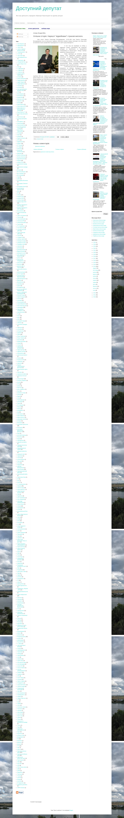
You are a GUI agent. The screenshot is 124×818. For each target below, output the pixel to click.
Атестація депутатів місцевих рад (22, 90)
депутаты (19, 264)
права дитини (20, 583)
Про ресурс (41, 23)
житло (18, 315)
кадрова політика (21, 351)
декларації (19, 247)
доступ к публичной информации (22, 293)
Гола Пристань (20, 227)
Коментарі (20, 36)
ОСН (18, 520)
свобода (19, 653)
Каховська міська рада (98, 223)
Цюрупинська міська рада (99, 234)
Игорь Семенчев (21, 336)
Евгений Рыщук (21, 295)
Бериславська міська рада (99, 229)
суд (18, 701)
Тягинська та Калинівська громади (22, 721)
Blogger (71, 810)
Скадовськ (19, 674)
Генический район (21, 219)
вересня (95, 274)
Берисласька (20, 117)
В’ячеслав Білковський (20, 151)
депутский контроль (22, 269)
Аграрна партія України (20, 74)
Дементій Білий (21, 251)
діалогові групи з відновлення (21, 276)
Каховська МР (20, 359)
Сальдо (19, 648)
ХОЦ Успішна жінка (21, 767)
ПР (18, 580)
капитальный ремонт (22, 355)
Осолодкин (19, 522)
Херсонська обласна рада (99, 220)
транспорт (19, 714)
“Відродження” (20, 45)
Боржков (19, 136)
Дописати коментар (40, 146)
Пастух (19, 551)
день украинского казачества (21, 255)
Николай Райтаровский (20, 467)
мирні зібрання (20, 415)
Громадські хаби (21, 244)
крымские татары (21, 392)
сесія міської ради (21, 662)
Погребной (19, 569)
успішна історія (40, 138)
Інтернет (19, 345)
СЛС (18, 676)
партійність (20, 537)
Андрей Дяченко (21, 80)
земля (18, 334)
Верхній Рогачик (21, 158)
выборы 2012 (20, 196)
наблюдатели (20, 440)
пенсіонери (20, 556)
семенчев (19, 659)
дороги (18, 285)
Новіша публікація (38, 149)
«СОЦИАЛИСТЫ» (21, 62)
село (18, 657)
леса (18, 398)
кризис (18, 385)
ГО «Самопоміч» (21, 226)
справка (19, 696)
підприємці (19, 563)
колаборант (20, 361)
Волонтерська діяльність (20, 189)
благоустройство (21, 125)
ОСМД (18, 519)
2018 (94, 256)
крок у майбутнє (21, 389)
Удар (18, 727)
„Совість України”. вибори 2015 (21, 49)
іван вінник (19, 339)
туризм (19, 717)
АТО (18, 92)
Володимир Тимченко (22, 183)
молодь (19, 420)
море (18, 433)
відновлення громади (22, 167)
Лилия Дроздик (20, 399)
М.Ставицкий (20, 405)
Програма (19, 599)
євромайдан (20, 307)
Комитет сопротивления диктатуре (20, 366)
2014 (94, 264)
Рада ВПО (19, 623)
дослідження (20, 287)
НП (18, 479)
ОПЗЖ (18, 509)
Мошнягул (19, 436)
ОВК (18, 494)
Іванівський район (21, 341)
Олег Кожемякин (21, 497)
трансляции (20, 712)
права (18, 582)
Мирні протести (21, 417)
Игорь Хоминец (21, 338)
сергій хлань (20, 660)
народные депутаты (22, 451)
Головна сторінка (60, 149)
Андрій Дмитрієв (21, 83)
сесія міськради (21, 664)
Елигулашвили (20, 302)
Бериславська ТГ (21, 112)
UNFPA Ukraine (20, 787)
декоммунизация (21, 249)
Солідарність (20, 683)
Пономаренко (20, 578)
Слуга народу (20, 677)
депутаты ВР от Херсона (21, 266)
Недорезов (19, 464)
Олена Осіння (20, 504)
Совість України (21, 681)
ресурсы (19, 638)
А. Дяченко (19, 72)
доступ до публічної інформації (22, 290)
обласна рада (20, 487)
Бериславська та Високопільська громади (21, 109)
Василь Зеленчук (21, 155)
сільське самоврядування (21, 670)
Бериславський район (22, 113)
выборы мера (20, 200)
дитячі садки (20, 273)
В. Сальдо (19, 145)
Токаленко (19, 708)
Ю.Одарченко (20, 783)
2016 (94, 260)
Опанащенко (20, 507)
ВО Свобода (20, 175)
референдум (20, 640)
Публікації (20, 34)
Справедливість (21, 694)
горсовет (19, 235)
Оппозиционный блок (22, 511)
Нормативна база (21, 477)
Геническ (19, 217)
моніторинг (19, 427)
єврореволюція (20, 312)
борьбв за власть (21, 138)
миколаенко (20, 414)
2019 (94, 254)
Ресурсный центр (21, 636)
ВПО (18, 191)
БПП (18, 140)
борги (18, 134)
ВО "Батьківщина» (21, 171)
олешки (19, 506)
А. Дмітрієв (19, 70)
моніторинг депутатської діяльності (20, 430)
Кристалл (19, 387)
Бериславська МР (21, 106)
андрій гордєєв (20, 82)
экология (19, 781)
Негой (18, 463)
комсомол (19, 372)
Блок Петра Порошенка (20, 130)
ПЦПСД (19, 620)
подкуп (18, 575)
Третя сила (19, 715)
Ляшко (18, 403)
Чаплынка (19, 774)
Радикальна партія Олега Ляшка (21, 626)
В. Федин (19, 147)
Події (18, 573)
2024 (94, 244)
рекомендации (20, 631)
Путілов (19, 618)
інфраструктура (21, 349)
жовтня (95, 272)
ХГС (18, 745)
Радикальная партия (22, 628)
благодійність (20, 121)
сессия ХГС (20, 666)
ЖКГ (18, 317)
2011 (94, 295)
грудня (94, 268)
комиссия (19, 363)
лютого (95, 288)
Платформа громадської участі (21, 565)
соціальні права (21, 686)
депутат (19, 257)
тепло (18, 705)
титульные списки (21, 707)
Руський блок (20, 641)
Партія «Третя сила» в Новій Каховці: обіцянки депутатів (100, 36)
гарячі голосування (21, 215)
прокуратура (20, 602)
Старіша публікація (81, 149)
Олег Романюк (20, 499)
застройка (19, 329)
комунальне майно (21, 374)
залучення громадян (22, 324)
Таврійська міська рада (98, 236)
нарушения (20, 456)
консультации (20, 378)
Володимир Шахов (21, 186)
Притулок (19, 597)
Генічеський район (21, 222)
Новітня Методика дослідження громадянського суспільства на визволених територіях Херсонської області (100, 120)
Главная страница (20, 23)
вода (18, 177)
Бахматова (19, 97)
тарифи (19, 703)
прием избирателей (22, 594)
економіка (19, 300)
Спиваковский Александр (20, 689)
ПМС (18, 568)
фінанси (19, 744)
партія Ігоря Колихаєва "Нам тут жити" (22, 541)
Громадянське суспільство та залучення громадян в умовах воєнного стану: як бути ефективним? (100, 51)
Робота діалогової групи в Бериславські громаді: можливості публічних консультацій (100, 195)
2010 (94, 297)
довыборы (19, 284)
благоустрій (20, 123)
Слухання (19, 679)
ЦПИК (18, 770)
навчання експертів (21, 442)
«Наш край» (20, 55)
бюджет (19, 143)
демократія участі (21, 253)
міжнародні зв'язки (21, 419)
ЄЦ (18, 314)
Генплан (19, 224)
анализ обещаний (21, 78)
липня (94, 278)
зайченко (19, 322)
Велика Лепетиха (21, 157)
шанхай (19, 777)
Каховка (19, 358)
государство (20, 237)
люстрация (19, 401)
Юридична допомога (22, 784)
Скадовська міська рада (99, 232)
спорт (18, 691)
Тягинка (19, 719)
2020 (94, 252)
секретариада (20, 655)
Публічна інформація (22, 615)
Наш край (19, 461)
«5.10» (18, 53)
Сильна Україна (21, 667)
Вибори (19, 160)
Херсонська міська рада (99, 222)
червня (95, 280)
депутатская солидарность (20, 260)
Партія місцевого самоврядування (21, 544)
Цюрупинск (20, 772)
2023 (94, 246)
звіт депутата (20, 331)
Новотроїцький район (22, 474)
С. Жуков (19, 643)
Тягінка (19, 725)
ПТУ (18, 608)
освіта (18, 517)
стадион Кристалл (21, 698)
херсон (19, 749)
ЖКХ (18, 319)
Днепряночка (20, 282)
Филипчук (19, 740)
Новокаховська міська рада (99, 225)
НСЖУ (18, 482)
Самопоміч (19, 651)
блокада (19, 133)
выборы (19, 194)
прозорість (19, 601)
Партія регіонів (20, 546)
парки (18, 536)
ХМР (18, 761)
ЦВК (18, 768)
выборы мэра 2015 (21, 201)
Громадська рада (21, 240)
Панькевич (19, 534)
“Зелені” (19, 47)
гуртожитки (19, 246)
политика (19, 576)
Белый (18, 102)
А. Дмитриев (20, 68)
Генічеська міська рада (98, 230)
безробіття (19, 100)
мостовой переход (21, 435)
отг (18, 524)
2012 (94, 292)
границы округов (21, 239)
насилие (19, 457)
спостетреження (21, 693)
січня (94, 290)
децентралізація (21, 272)
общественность (21, 489)
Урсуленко (19, 733)
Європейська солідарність (20, 310)
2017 (94, 258)
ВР (18, 193)
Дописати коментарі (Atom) (47, 151)
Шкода (18, 779)
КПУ (18, 384)
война (18, 178)
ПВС (18, 553)
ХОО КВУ (19, 763)
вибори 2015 (20, 162)
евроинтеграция (21, 297)
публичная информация (20, 613)
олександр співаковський (20, 502)
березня (95, 286)
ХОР (18, 765)
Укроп (18, 731)
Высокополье (20, 210)
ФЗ (18, 738)
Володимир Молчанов (22, 180)
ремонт (19, 633)
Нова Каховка (20, 469)
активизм (19, 76)
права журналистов (22, 585)
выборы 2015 (20, 198)
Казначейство (20, 353)
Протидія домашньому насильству (20, 606)
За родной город (21, 321)
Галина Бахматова (21, 212)
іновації (19, 343)
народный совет (21, 454)
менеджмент (20, 410)
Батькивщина (20, 94)
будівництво (20, 141)
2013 (94, 266)
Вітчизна (19, 170)
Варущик (19, 153)
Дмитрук (19, 280)
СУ (18, 700)
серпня (95, 276)
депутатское (20, 262)
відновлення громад (22, 164)
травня (95, 282)
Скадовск (19, 672)
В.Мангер (19, 148)
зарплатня (19, 327)
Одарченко (19, 496)
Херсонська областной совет (21, 758)
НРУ (18, 480)
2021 (94, 250)
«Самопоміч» (20, 60)
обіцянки (19, 486)
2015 (18, 66)
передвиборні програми (20, 559)
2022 (94, 248)
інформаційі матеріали (20, 347)
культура (19, 394)
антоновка (19, 87)
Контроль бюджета (21, 380)
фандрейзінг (20, 737)
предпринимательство (22, 591)
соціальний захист (21, 684)
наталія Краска (20, 459)
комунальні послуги (22, 375)
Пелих (18, 555)
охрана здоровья (21, 532)
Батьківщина (20, 95)
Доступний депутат (38, 8)
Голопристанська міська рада (100, 227)
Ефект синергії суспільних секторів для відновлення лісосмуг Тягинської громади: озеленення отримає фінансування (100, 139)
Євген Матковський (21, 305)
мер (18, 412)
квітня (94, 284)
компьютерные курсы (22, 369)
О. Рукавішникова (21, 484)
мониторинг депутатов (22, 424)
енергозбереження (21, 303)
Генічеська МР (20, 220)
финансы (19, 742)
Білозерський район (22, 118)
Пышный (19, 621)
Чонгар (19, 776)
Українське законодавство (20, 729)
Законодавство (31, 23)
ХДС (18, 747)
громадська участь (21, 242)
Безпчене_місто (21, 99)
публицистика (20, 610)
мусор (18, 438)
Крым (18, 391)
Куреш (18, 396)
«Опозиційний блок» (22, 57)
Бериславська (20, 104)
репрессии (19, 634)
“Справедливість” (21, 52)
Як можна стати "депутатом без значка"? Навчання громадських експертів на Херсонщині (100, 84)
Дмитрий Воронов (21, 278)
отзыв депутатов (21, 529)
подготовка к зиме (21, 571)
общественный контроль (20, 492)
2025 (94, 242)
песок (18, 561)
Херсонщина (20, 760)
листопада (95, 270)
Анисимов (19, 85)
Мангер (19, 408)
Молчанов (19, 422)
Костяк (18, 382)
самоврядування (21, 650)
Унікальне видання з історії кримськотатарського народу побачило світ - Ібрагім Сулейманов (100, 178)
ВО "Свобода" (20, 173)
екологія (19, 298)
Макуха (19, 406)
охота (18, 530)
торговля (19, 710)
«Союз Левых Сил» (22, 63)
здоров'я (19, 332)
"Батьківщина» (20, 43)
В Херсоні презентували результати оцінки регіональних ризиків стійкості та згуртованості (100, 102)
